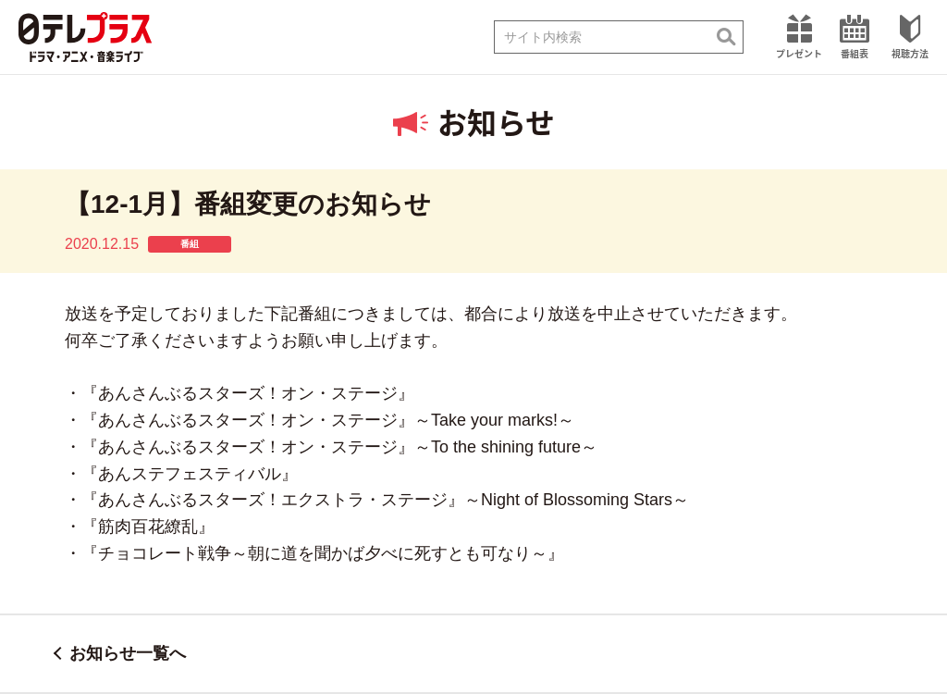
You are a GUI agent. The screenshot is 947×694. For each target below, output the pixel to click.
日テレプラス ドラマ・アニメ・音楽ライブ (85, 37)
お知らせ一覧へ (127, 653)
